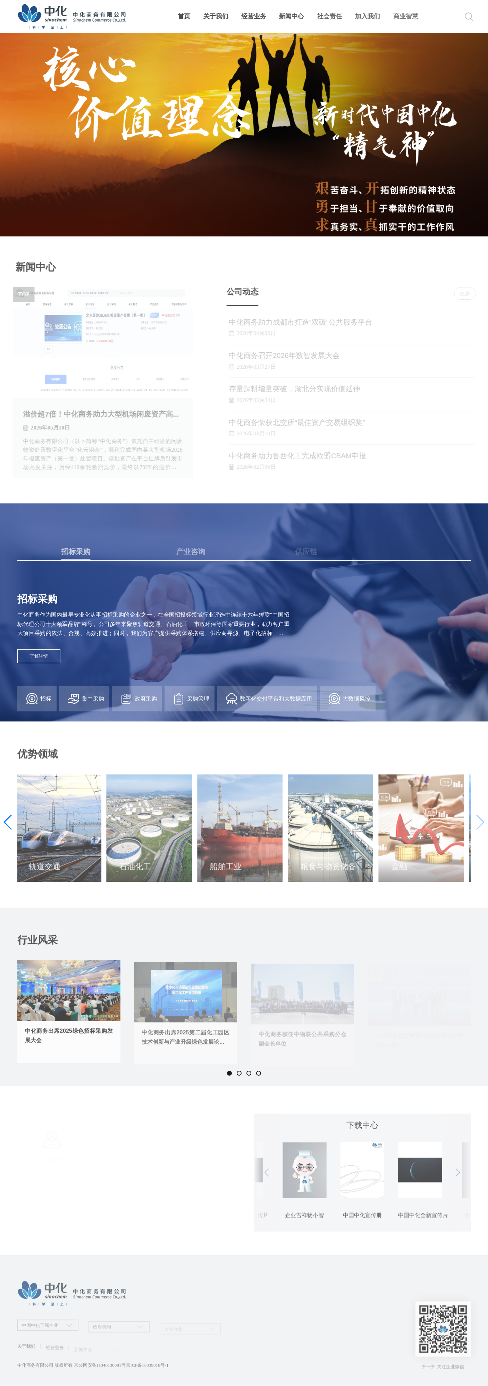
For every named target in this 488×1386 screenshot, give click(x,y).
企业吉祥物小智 (423, 1220)
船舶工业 (228, 871)
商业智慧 (410, 16)
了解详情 (39, 656)
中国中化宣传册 (301, 1220)
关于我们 (217, 16)
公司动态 (247, 291)
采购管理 (191, 698)
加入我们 (372, 16)
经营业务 (256, 16)
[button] (480, 822)
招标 (38, 698)
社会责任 (333, 16)
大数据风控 (349, 698)
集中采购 (86, 698)
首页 (186, 16)
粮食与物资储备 (331, 871)
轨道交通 (47, 871)
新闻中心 (295, 16)
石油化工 (137, 871)
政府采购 (138, 698)
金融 (402, 871)
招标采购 (37, 598)
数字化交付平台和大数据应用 (269, 698)
